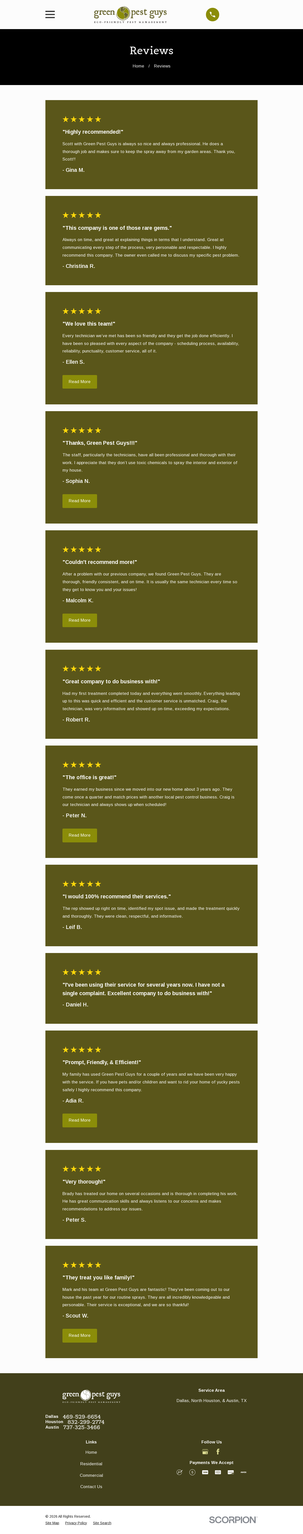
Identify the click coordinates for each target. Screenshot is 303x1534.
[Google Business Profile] (205, 1452)
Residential (91, 1464)
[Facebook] (218, 1452)
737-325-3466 (81, 1427)
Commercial (91, 1475)
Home (91, 1452)
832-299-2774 (86, 1422)
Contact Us (91, 1486)
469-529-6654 (82, 1416)
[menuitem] (52, 1523)
